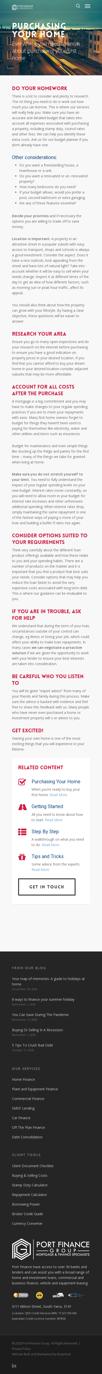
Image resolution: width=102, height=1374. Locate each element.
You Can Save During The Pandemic (40, 1014)
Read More (58, 794)
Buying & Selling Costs (29, 1175)
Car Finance (21, 1117)
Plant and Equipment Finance (35, 1089)
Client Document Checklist (33, 1165)
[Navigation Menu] (87, 5)
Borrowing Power (26, 1204)
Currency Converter (27, 1223)
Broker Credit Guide (27, 1213)
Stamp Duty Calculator (30, 1185)
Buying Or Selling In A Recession (37, 1030)
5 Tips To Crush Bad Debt (32, 1045)
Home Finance (23, 1079)
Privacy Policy (21, 1349)
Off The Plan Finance (28, 1127)
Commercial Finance (28, 1098)
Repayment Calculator (29, 1194)
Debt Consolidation (27, 1137)
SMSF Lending (23, 1108)
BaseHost (64, 1354)
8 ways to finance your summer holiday (43, 999)
